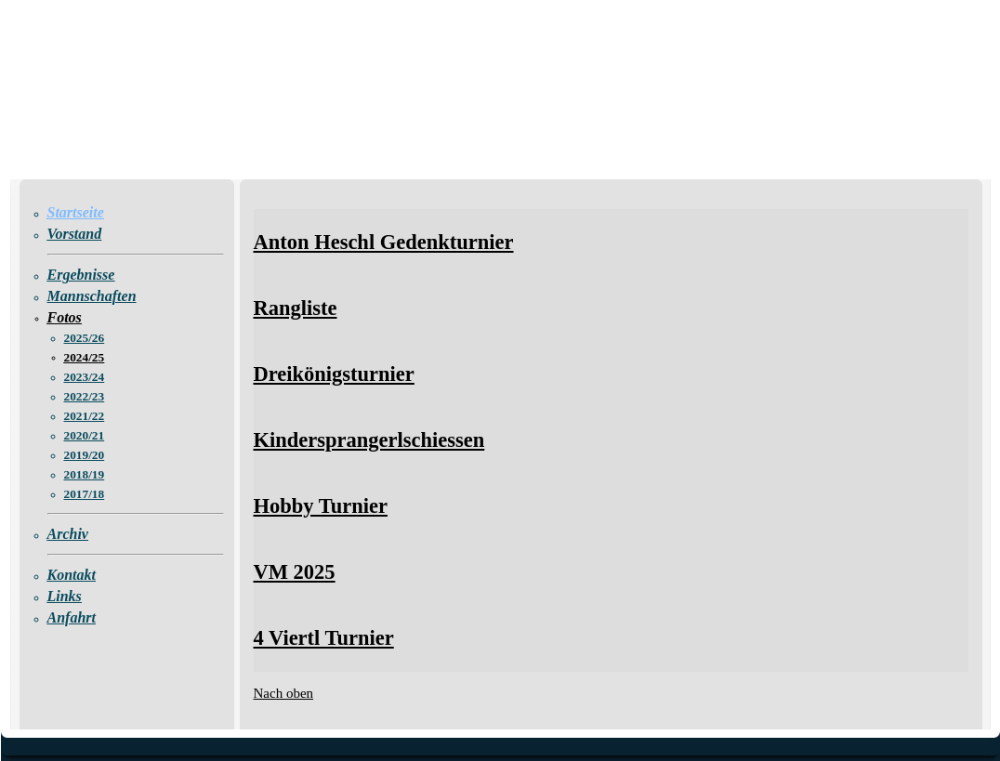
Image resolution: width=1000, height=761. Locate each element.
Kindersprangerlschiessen (369, 440)
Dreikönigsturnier (334, 374)
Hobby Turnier (321, 506)
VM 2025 (295, 572)
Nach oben (284, 693)
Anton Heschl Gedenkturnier (384, 242)
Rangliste (295, 308)
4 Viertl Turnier (324, 637)
